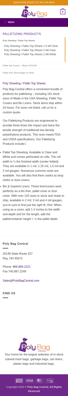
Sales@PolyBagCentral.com (21, 280)
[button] (62, 12)
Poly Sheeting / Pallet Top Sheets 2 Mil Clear (30, 50)
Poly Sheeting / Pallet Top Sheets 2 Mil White (30, 54)
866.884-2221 (22, 266)
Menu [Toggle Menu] (9, 22)
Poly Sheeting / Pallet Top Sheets (19, 40)
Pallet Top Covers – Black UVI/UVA (20, 65)
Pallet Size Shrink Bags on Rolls (18, 73)
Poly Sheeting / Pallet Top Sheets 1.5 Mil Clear (31, 46)
